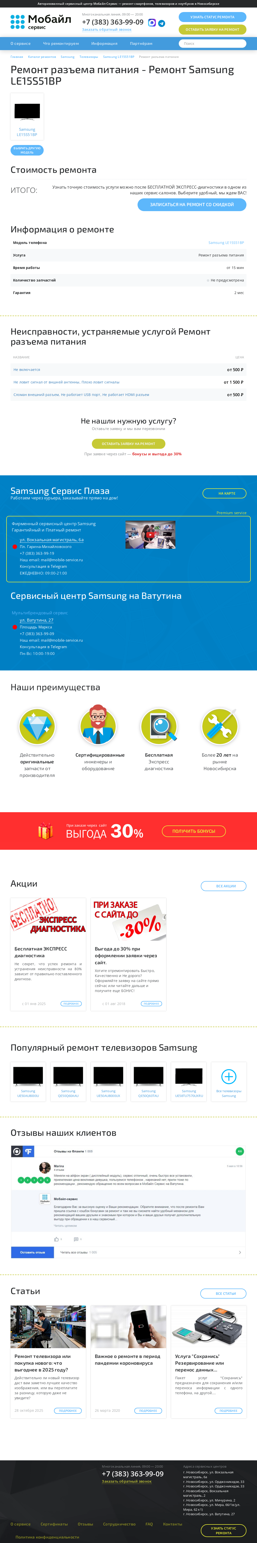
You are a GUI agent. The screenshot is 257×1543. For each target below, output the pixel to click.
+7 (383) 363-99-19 (37, 553)
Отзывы (85, 1523)
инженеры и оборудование (100, 761)
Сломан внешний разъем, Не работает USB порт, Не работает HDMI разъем (81, 394)
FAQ (149, 1523)
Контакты (172, 1523)
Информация (104, 43)
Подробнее (71, 1003)
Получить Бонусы (193, 831)
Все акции (222, 886)
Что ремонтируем (61, 43)
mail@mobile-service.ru (62, 559)
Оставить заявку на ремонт (128, 444)
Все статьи (221, 1294)
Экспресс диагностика (159, 761)
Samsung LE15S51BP (226, 242)
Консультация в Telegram (43, 566)
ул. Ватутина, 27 (36, 620)
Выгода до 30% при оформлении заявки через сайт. (126, 955)
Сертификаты (54, 1523)
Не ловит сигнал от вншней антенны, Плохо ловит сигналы (66, 382)
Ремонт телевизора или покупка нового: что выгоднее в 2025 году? (43, 1362)
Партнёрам (141, 43)
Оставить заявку (212, 29)
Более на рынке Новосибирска (220, 761)
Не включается (27, 369)
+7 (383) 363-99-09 (113, 22)
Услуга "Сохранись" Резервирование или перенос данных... (199, 1362)
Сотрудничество (119, 1523)
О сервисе (21, 43)
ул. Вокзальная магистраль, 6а (52, 539)
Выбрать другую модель (27, 150)
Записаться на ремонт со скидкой (192, 204)
